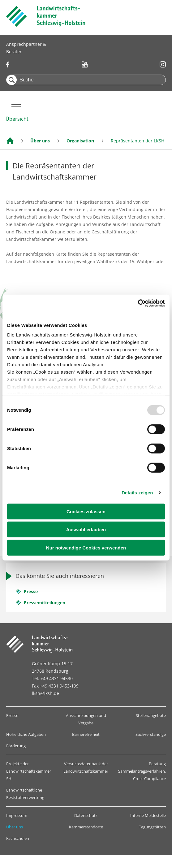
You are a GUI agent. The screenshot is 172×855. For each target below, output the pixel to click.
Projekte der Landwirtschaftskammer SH (28, 771)
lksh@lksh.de (45, 693)
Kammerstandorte (86, 827)
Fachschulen (17, 838)
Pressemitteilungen (44, 602)
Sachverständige (150, 734)
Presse (31, 591)
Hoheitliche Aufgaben (26, 734)
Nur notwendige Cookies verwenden (86, 547)
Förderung (16, 746)
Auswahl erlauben (86, 529)
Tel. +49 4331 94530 (52, 678)
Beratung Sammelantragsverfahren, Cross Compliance (142, 771)
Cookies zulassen (86, 511)
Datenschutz (85, 815)
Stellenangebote (151, 715)
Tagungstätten (152, 827)
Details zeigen (137, 492)
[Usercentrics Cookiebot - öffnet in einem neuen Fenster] (138, 303)
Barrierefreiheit (86, 734)
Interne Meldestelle (148, 815)
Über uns (14, 827)
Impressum (16, 815)
